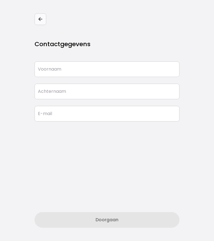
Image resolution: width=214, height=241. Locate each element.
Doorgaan (107, 220)
